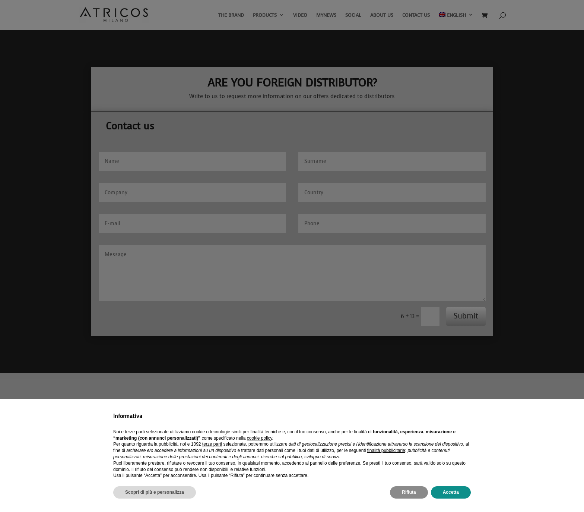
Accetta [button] (451, 492)
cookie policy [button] (259, 438)
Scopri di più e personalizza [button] (154, 492)
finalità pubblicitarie (386, 450)
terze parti (212, 444)
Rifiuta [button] (409, 492)
